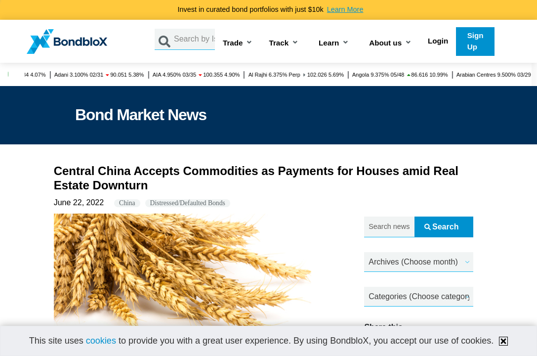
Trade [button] (233, 43)
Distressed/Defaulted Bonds (187, 203)
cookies (101, 341)
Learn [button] (329, 43)
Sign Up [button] (475, 41)
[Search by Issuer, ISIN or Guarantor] (194, 39)
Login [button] (438, 41)
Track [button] (279, 43)
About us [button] (385, 43)
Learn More (345, 9)
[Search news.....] (389, 227)
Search (441, 226)
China (127, 203)
